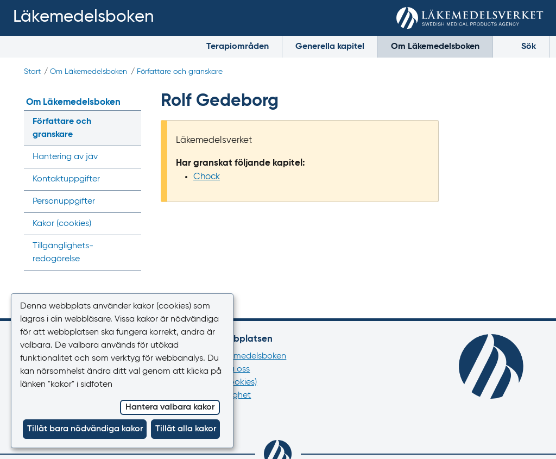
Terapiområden (237, 46)
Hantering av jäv (65, 157)
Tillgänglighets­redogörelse (63, 252)
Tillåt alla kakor (185, 429)
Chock (206, 176)
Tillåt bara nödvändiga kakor (85, 429)
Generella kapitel (329, 46)
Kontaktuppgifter (66, 179)
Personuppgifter (64, 201)
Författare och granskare (180, 72)
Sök (521, 46)
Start (32, 72)
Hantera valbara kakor (169, 407)
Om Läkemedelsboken (435, 46)
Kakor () (62, 223)
